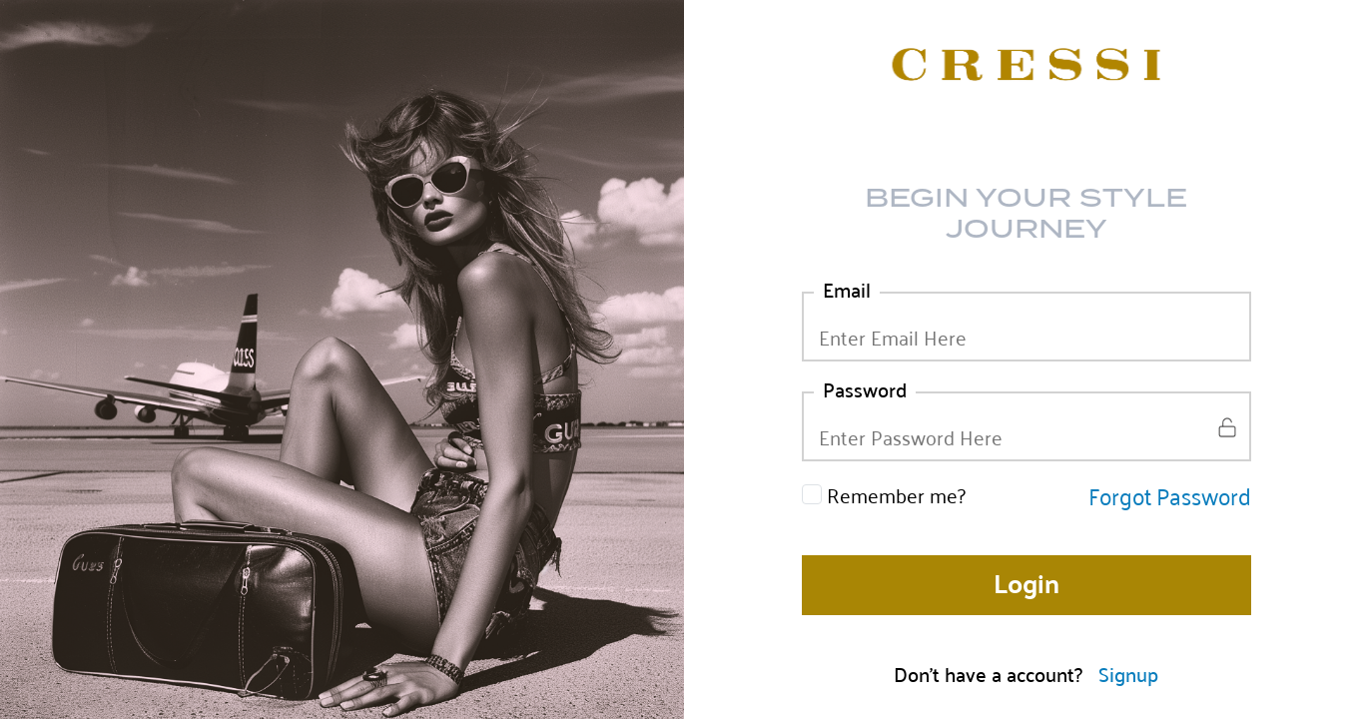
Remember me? (896, 494)
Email (847, 289)
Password (865, 388)
